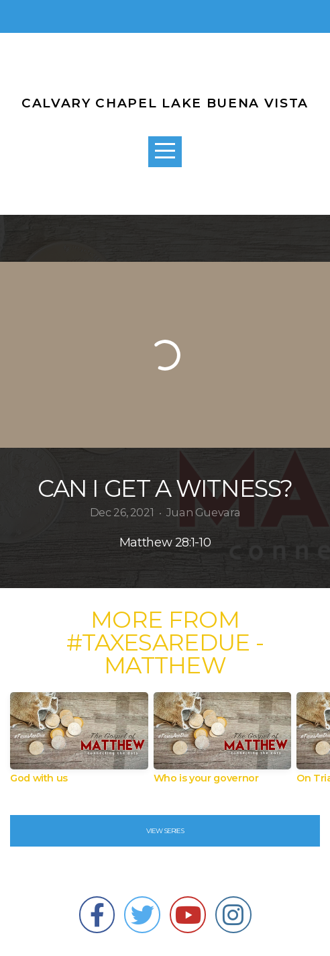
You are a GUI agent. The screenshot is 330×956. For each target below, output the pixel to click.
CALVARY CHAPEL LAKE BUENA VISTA (165, 103)
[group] (79, 743)
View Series (165, 830)
